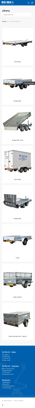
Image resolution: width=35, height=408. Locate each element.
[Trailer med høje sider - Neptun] (17, 318)
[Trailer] (17, 239)
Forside (4, 21)
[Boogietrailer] (17, 82)
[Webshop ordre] (17, 14)
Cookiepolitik (5, 384)
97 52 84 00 (7, 358)
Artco (21, 400)
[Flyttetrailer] (17, 161)
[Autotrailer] (17, 43)
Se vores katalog (6, 387)
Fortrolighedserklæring (8, 385)
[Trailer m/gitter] (17, 278)
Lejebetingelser (6, 382)
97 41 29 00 (7, 372)
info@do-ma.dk (6, 360)
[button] (32, 3)
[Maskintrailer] (17, 200)
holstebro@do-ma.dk (7, 374)
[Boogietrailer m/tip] (17, 122)
